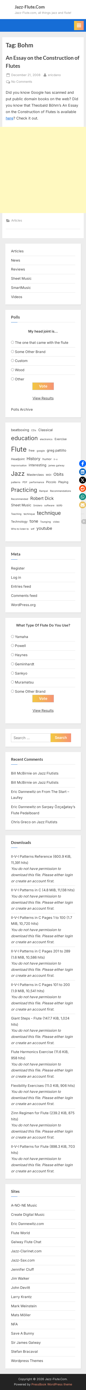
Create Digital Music (28, 1214)
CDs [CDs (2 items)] (33, 430)
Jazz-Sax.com (23, 1260)
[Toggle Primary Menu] (79, 25)
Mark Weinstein (24, 1306)
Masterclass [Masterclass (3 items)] (35, 474)
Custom (21, 361)
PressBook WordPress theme (51, 1384)
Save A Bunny (22, 1333)
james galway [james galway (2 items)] (56, 465)
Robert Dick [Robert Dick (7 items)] (42, 498)
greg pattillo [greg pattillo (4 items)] (56, 450)
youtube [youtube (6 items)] (44, 528)
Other (19, 379)
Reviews (18, 269)
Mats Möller (21, 1315)
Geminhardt (24, 664)
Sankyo (21, 673)
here (9, 118)
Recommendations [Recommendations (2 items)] (60, 491)
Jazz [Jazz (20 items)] (18, 473)
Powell (20, 646)
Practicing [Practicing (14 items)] (24, 490)
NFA (14, 1324)
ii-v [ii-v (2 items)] (56, 459)
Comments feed (24, 595)
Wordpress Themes (27, 1361)
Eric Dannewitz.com (27, 1224)
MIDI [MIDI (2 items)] (48, 474)
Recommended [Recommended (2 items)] (19, 499)
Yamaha (21, 637)
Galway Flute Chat (26, 1242)
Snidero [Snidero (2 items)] (37, 505)
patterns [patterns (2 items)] (15, 482)
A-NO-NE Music (24, 1205)
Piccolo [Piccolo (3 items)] (51, 482)
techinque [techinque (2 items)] (29, 514)
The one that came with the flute (41, 342)
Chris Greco (21, 822)
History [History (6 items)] (33, 458)
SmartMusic (21, 287)
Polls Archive (22, 409)
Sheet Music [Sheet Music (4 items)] (21, 505)
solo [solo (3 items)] (59, 505)
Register (18, 568)
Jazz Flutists (48, 773)
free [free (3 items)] (32, 450)
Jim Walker (20, 1278)
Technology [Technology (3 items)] (19, 521)
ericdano (54, 74)
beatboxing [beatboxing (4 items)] (20, 430)
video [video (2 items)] (56, 521)
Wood (19, 370)
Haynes (21, 655)
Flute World (20, 1233)
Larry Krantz (21, 1297)
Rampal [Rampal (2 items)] (43, 491)
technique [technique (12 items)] (49, 513)
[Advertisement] (43, 170)
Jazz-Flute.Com (30, 6)
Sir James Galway (26, 1342)
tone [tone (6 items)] (34, 521)
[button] (82, 463)
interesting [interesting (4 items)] (37, 465)
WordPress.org (23, 605)
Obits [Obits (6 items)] (58, 474)
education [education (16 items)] (24, 438)
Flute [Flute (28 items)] (19, 449)
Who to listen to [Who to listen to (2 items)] (20, 528)
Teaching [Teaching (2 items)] (16, 514)
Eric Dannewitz (23, 791)
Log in (16, 577)
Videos (16, 297)
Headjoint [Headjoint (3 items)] (18, 459)
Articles (16, 220)
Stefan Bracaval (24, 1351)
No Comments (21, 82)
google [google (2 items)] (41, 450)
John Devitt (20, 1287)
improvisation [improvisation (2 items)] (19, 465)
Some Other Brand (30, 352)
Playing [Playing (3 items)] (63, 482)
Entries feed (21, 586)
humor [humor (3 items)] (47, 459)
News (15, 260)
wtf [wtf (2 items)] (32, 528)
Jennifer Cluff (22, 1269)
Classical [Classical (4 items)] (45, 430)
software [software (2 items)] (49, 505)
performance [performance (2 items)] (36, 482)
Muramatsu (24, 682)
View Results (43, 398)
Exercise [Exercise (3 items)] (61, 439)
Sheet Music (21, 278)
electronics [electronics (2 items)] (46, 439)
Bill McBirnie (21, 773)
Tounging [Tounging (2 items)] (45, 521)
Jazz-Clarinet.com (26, 1251)
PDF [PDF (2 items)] (24, 482)
